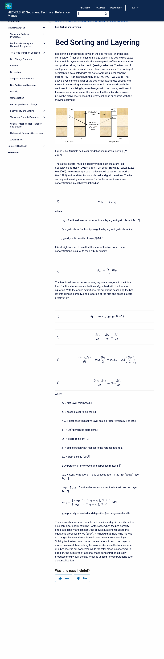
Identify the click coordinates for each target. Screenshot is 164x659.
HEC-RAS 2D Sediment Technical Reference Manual (39, 13)
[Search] (93, 14)
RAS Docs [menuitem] (100, 7)
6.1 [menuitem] (133, 7)
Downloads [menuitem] (116, 7)
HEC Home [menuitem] (85, 7)
